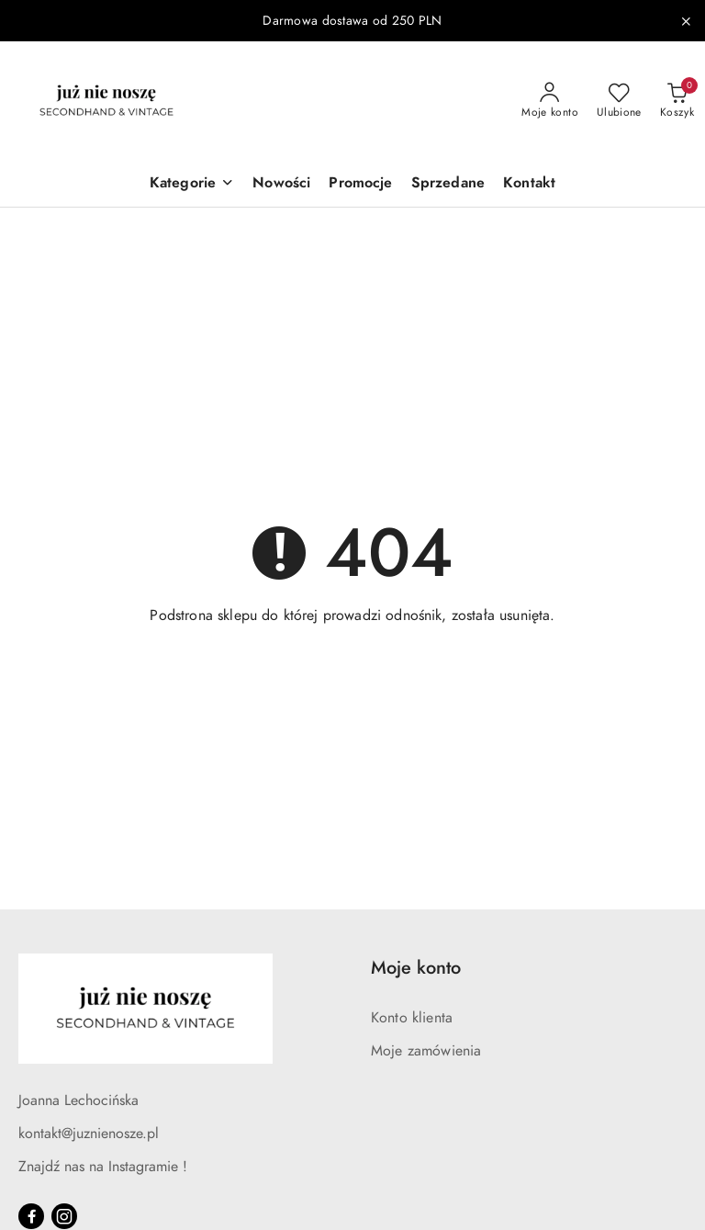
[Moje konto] (549, 101)
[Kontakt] (529, 184)
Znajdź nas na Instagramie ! (102, 1167)
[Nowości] (281, 184)
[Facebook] (31, 1216)
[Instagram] (64, 1216)
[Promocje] (360, 184)
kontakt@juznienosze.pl (88, 1133)
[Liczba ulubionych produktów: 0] (619, 101)
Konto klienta (412, 1018)
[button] (192, 184)
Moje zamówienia (426, 1051)
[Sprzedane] (448, 184)
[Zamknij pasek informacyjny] (685, 21)
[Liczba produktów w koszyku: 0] (677, 101)
